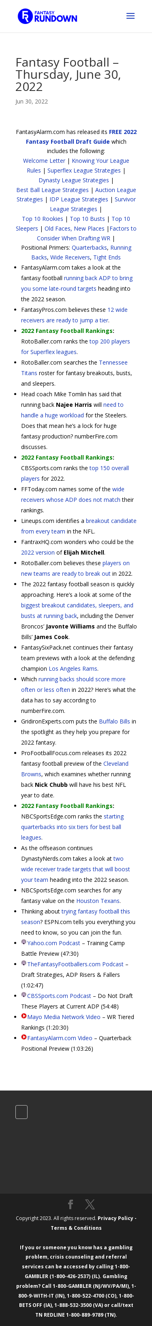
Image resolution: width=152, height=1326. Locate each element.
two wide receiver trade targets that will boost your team (75, 869)
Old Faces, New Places (75, 228)
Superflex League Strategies (84, 170)
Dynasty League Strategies (74, 180)
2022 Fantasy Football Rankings (67, 331)
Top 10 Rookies (42, 218)
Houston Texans (98, 901)
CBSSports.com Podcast (59, 996)
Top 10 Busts (87, 218)
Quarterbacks (89, 247)
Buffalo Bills (114, 721)
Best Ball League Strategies (52, 190)
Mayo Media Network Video (64, 1017)
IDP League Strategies (78, 199)
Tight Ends (107, 257)
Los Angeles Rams (73, 668)
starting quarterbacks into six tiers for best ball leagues (72, 826)
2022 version (38, 552)
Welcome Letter (44, 160)
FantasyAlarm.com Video (59, 1038)
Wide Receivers (70, 257)
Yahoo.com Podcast (53, 943)
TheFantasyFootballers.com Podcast (75, 964)
